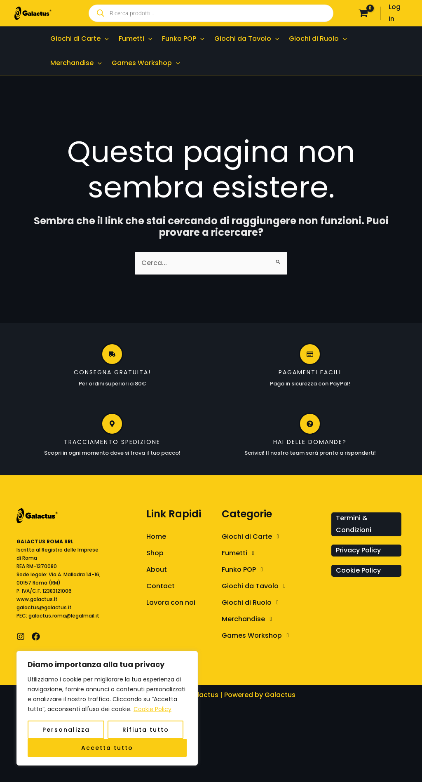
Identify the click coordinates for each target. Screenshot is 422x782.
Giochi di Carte (252, 536)
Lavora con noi (170, 602)
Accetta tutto (107, 748)
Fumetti (240, 553)
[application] (105, 38)
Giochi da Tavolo (256, 586)
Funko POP (244, 569)
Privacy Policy (358, 550)
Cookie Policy (152, 709)
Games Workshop (257, 635)
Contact (160, 586)
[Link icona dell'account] (398, 13)
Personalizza (66, 730)
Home (156, 536)
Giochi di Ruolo (252, 602)
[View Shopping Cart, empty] (363, 13)
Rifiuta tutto (145, 730)
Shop (155, 553)
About (156, 569)
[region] (107, 708)
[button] (274, 536)
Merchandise (249, 619)
